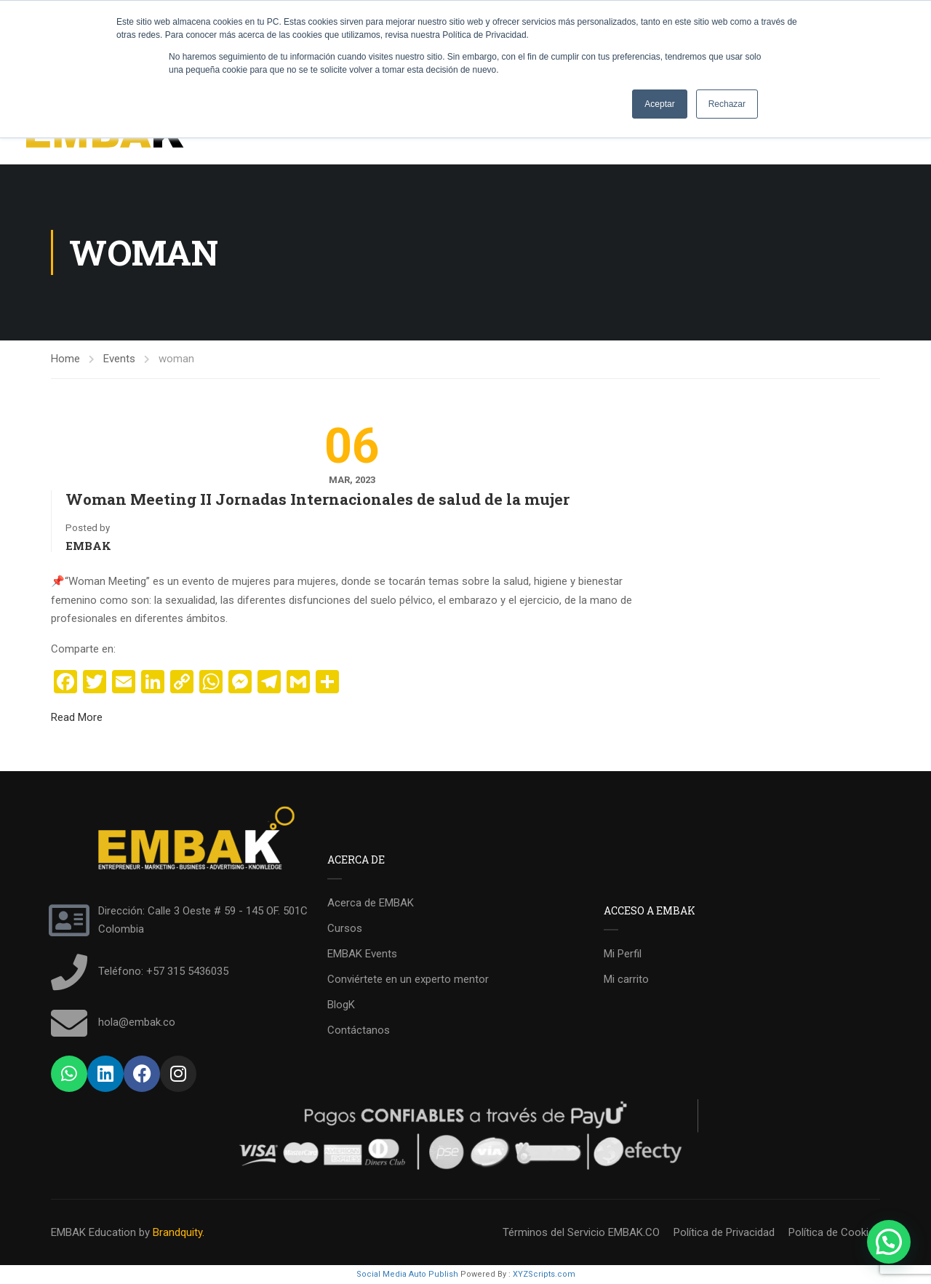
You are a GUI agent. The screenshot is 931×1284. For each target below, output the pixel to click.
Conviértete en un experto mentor (408, 979)
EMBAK (88, 545)
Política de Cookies (834, 1232)
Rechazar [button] (727, 104)
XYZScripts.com (544, 1274)
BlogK (341, 1004)
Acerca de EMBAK (370, 902)
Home (65, 358)
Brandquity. (178, 1232)
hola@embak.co (136, 1022)
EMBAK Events (362, 953)
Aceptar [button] (659, 104)
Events (119, 358)
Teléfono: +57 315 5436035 (163, 971)
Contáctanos (358, 1030)
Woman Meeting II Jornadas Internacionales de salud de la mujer (317, 499)
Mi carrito (626, 979)
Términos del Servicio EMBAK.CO (581, 1232)
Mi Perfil (623, 953)
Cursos (344, 928)
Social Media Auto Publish (407, 1274)
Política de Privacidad (724, 1232)
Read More (77, 717)
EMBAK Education (93, 1232)
